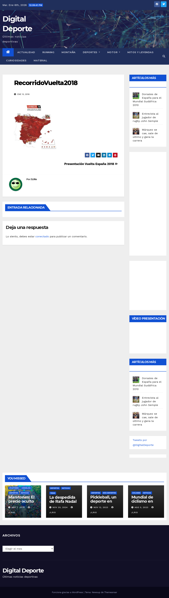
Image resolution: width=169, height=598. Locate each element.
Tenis (52, 493)
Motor (113, 52)
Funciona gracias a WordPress (68, 592)
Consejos (25, 488)
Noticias (25, 493)
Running (48, 52)
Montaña (69, 52)
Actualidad (26, 52)
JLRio (34, 179)
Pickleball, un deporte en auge (103, 501)
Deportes (91, 52)
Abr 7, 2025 (18, 507)
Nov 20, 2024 (60, 507)
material (40, 60)
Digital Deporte (23, 570)
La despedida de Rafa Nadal (63, 499)
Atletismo (14, 488)
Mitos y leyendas (140, 52)
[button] (164, 56)
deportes (13, 493)
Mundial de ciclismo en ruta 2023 (142, 501)
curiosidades (16, 60)
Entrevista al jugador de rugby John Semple (145, 117)
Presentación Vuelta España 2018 (91, 164)
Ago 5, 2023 (141, 507)
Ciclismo (136, 493)
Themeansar (110, 592)
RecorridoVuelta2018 (45, 83)
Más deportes (109, 493)
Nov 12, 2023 (101, 507)
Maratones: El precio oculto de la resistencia (21, 503)
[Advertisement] (151, 203)
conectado (42, 236)
